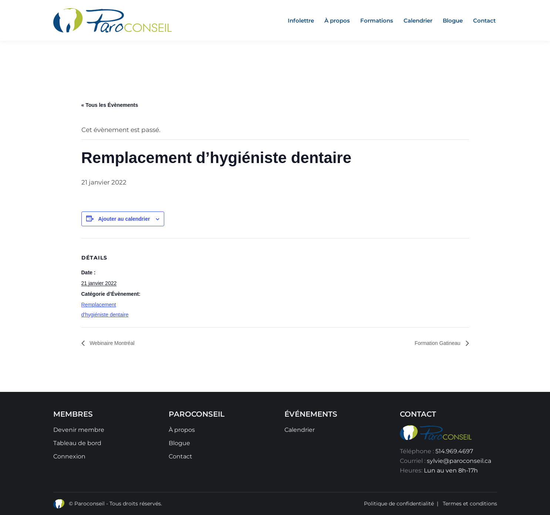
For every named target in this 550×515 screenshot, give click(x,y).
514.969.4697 (454, 451)
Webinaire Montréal (111, 343)
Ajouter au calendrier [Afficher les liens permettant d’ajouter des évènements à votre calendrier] (124, 219)
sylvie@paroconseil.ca (459, 460)
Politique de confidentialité (399, 503)
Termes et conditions (470, 503)
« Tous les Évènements (109, 105)
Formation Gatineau (438, 343)
